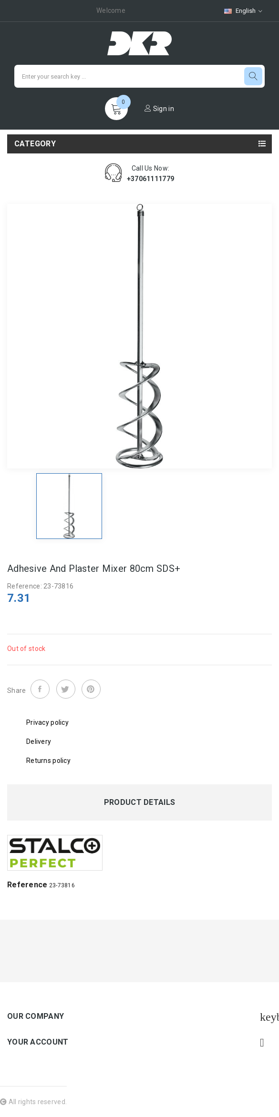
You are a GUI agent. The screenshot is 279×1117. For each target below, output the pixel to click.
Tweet (65, 689)
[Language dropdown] (243, 10)
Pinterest (91, 689)
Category (35, 143)
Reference (27, 884)
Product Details (139, 802)
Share (40, 689)
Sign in (159, 108)
